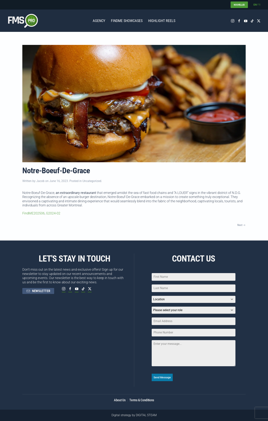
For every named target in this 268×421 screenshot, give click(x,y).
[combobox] (193, 299)
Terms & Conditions (141, 400)
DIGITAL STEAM (146, 415)
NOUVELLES (239, 4)
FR (259, 4)
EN (255, 4)
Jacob (40, 181)
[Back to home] (22, 20)
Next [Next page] (241, 225)
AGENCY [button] (99, 20)
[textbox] (190, 310)
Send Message (162, 377)
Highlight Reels (161, 20)
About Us (119, 400)
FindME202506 (33, 213)
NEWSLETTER (38, 291)
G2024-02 (53, 213)
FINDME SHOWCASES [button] (127, 20)
